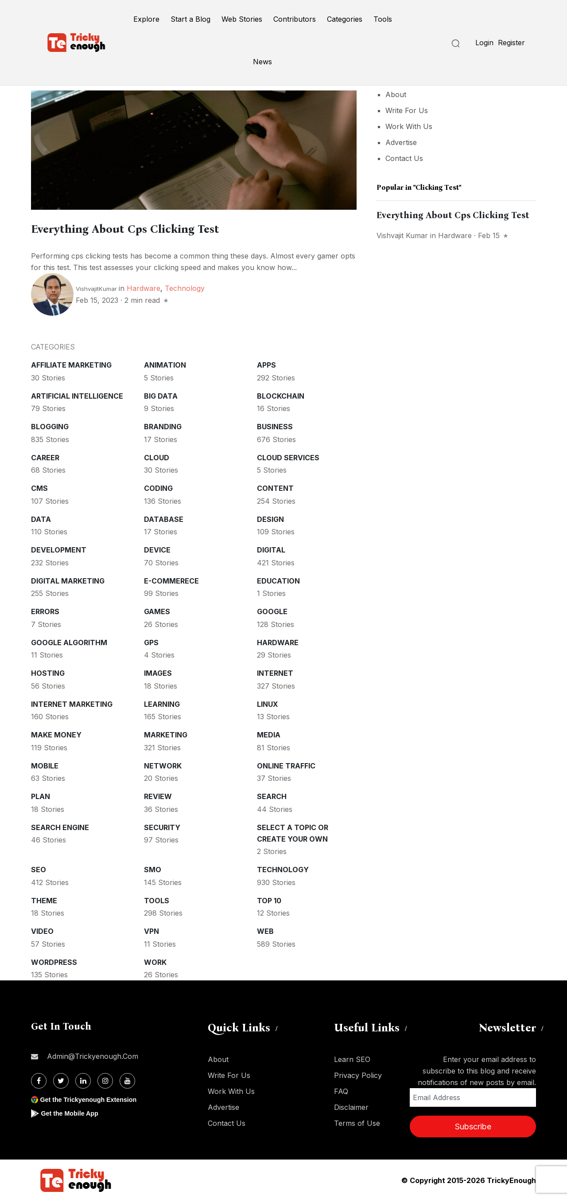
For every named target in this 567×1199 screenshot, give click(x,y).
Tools (382, 19)
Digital (271, 548)
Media (268, 733)
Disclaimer (351, 1105)
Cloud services (288, 455)
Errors (45, 609)
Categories (344, 19)
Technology (185, 286)
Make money (56, 733)
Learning (162, 702)
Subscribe (473, 1124)
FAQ (341, 1089)
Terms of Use (357, 1121)
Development (58, 548)
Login (484, 42)
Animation (165, 363)
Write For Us (406, 110)
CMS (39, 486)
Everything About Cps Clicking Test (163, 227)
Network (163, 764)
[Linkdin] (83, 1079)
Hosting (48, 671)
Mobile (44, 764)
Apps (266, 363)
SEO (38, 867)
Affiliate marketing (71, 363)
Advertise (401, 142)
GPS (151, 640)
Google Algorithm (69, 640)
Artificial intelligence (77, 394)
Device (157, 548)
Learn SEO (352, 1057)
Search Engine (60, 825)
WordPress (54, 960)
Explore (146, 19)
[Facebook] (39, 1079)
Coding (158, 486)
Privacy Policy (358, 1073)
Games (157, 609)
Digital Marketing (68, 579)
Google (272, 609)
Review (158, 794)
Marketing (165, 733)
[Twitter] (61, 1079)
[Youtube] (127, 1079)
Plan (40, 794)
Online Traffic (286, 764)
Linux (267, 702)
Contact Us (404, 158)
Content (275, 486)
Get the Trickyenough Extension (94, 1097)
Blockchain (280, 394)
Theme (44, 898)
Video (42, 929)
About (395, 94)
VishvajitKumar (96, 286)
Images (158, 671)
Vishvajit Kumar (402, 235)
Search (272, 794)
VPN (151, 929)
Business (275, 424)
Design (270, 517)
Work (155, 960)
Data (41, 517)
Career (45, 455)
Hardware (143, 286)
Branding (163, 424)
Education (278, 579)
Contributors (294, 19)
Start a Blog (190, 19)
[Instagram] (105, 1079)
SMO (152, 867)
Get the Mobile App (73, 1111)
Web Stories (241, 19)
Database (163, 517)
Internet (275, 671)
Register (511, 42)
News (262, 61)
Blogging (50, 424)
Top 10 (269, 898)
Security (162, 825)
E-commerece (171, 579)
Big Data (161, 394)
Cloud (156, 455)
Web (265, 929)
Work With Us (408, 126)
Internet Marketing (72, 702)
